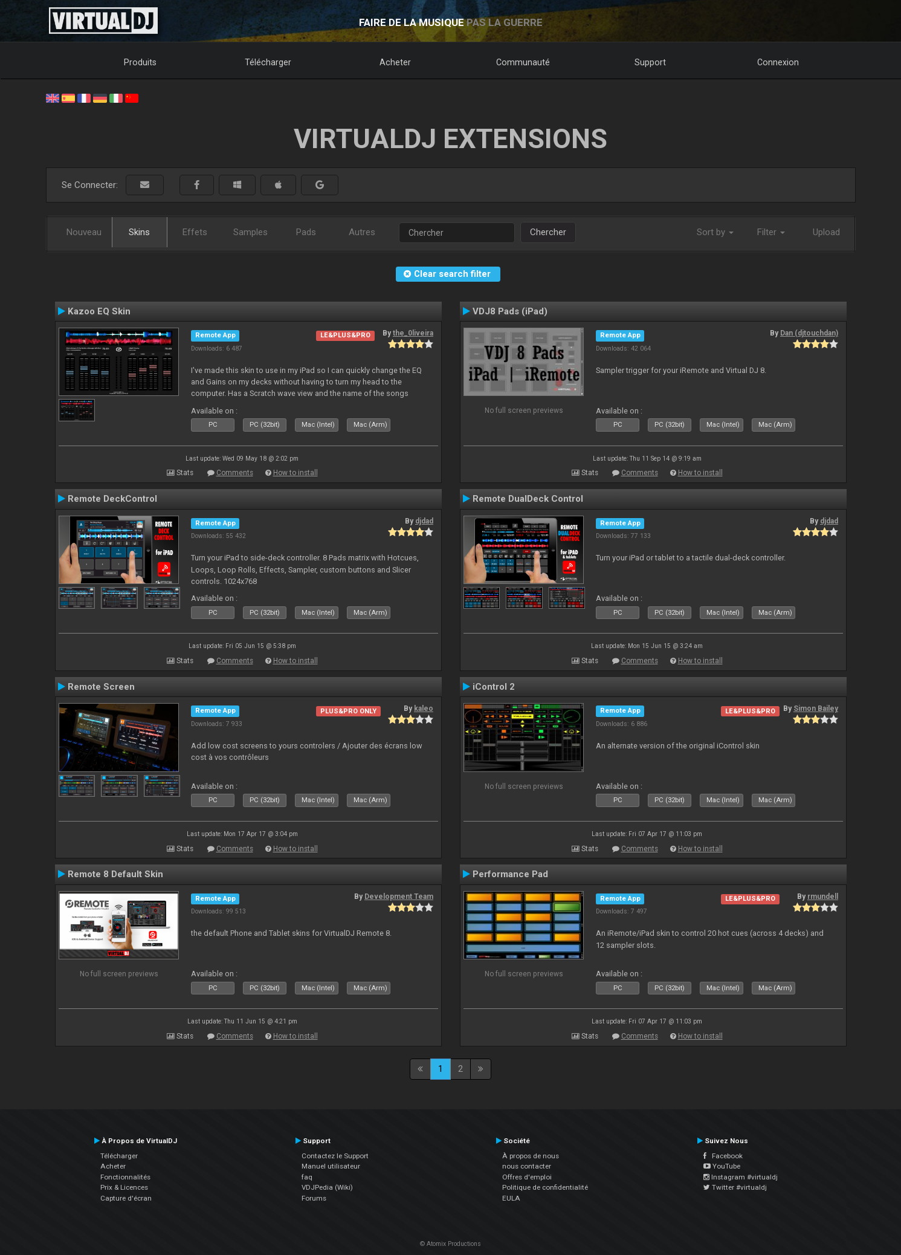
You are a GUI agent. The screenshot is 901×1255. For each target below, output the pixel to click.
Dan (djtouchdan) (809, 333)
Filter (771, 232)
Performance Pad (510, 874)
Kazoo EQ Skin (99, 311)
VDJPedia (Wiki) (327, 1187)
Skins (139, 232)
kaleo (423, 708)
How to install (295, 473)
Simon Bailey (815, 708)
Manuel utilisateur (331, 1166)
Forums (314, 1198)
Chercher (548, 232)
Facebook (723, 1156)
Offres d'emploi (527, 1177)
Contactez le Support (335, 1156)
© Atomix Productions (450, 1244)
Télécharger (268, 62)
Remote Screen (101, 686)
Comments (234, 473)
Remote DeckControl (112, 498)
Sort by (715, 232)
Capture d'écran (126, 1198)
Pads (306, 232)
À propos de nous (530, 1156)
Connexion (778, 62)
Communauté (523, 62)
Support (650, 62)
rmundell (822, 896)
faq (307, 1177)
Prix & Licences (124, 1187)
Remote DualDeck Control (528, 498)
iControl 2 (494, 686)
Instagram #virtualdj (740, 1177)
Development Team (398, 896)
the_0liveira (413, 333)
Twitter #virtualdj (735, 1187)
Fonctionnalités (125, 1177)
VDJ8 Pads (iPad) (510, 311)
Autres (362, 232)
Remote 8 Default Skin (115, 874)
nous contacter (526, 1166)
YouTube (721, 1166)
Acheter (395, 62)
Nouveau (84, 232)
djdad (424, 521)
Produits (140, 62)
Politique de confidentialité (545, 1187)
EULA (511, 1198)
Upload (826, 232)
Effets (194, 232)
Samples (250, 232)
